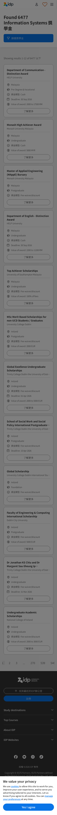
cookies (15, 786)
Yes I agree (28, 807)
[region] (28, 795)
